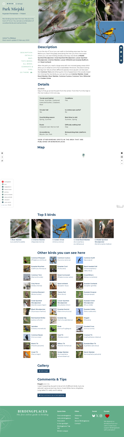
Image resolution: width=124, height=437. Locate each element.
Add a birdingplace (64, 418)
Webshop (78, 415)
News (77, 418)
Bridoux (13, 38)
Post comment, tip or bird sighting (51, 395)
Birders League (62, 431)
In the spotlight (62, 423)
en (115, 2)
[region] (62, 179)
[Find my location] (2, 153)
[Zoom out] (122, 163)
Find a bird (61, 421)
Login (110, 2)
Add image (43, 371)
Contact (77, 423)
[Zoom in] (122, 160)
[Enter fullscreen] (122, 157)
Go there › (26, 72)
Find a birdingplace (64, 415)
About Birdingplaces (82, 421)
